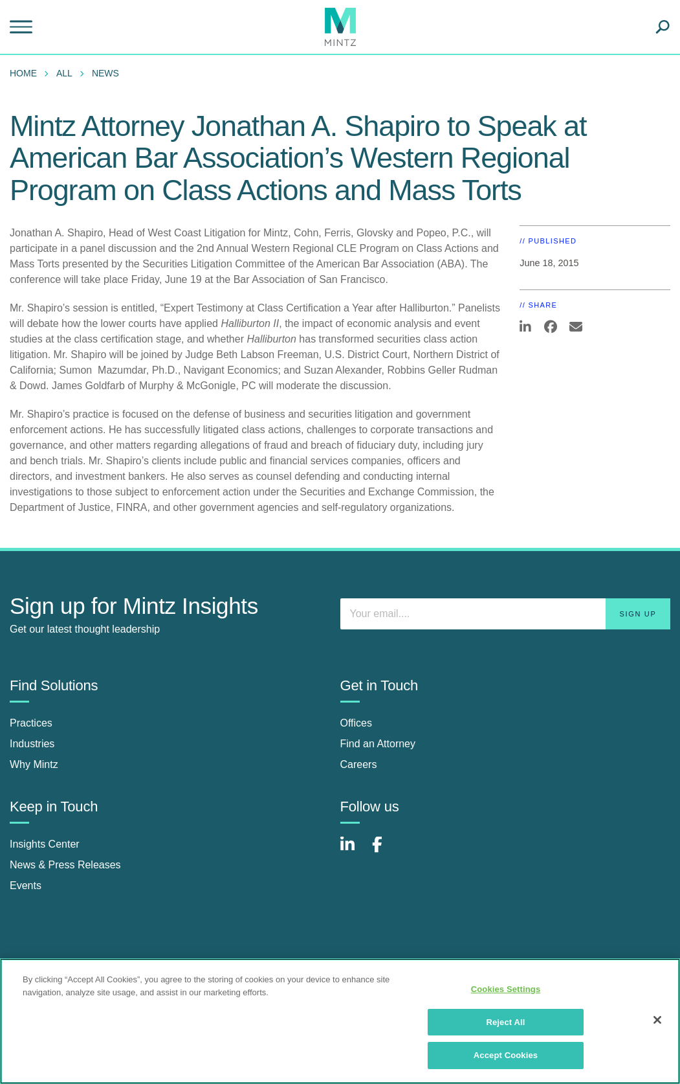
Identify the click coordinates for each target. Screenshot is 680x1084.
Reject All (505, 1022)
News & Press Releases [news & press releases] (65, 864)
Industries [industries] (32, 743)
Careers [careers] (358, 764)
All (64, 73)
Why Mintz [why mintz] (34, 764)
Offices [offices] (356, 722)
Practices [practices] (31, 722)
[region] (340, 1021)
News (105, 73)
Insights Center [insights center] (45, 844)
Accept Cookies (506, 1055)
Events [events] (25, 885)
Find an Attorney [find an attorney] (378, 743)
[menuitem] (26, 73)
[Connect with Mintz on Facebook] (385, 851)
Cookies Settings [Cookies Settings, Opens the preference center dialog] (506, 989)
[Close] (657, 1020)
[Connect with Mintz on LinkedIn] (353, 851)
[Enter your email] (505, 613)
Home (23, 73)
